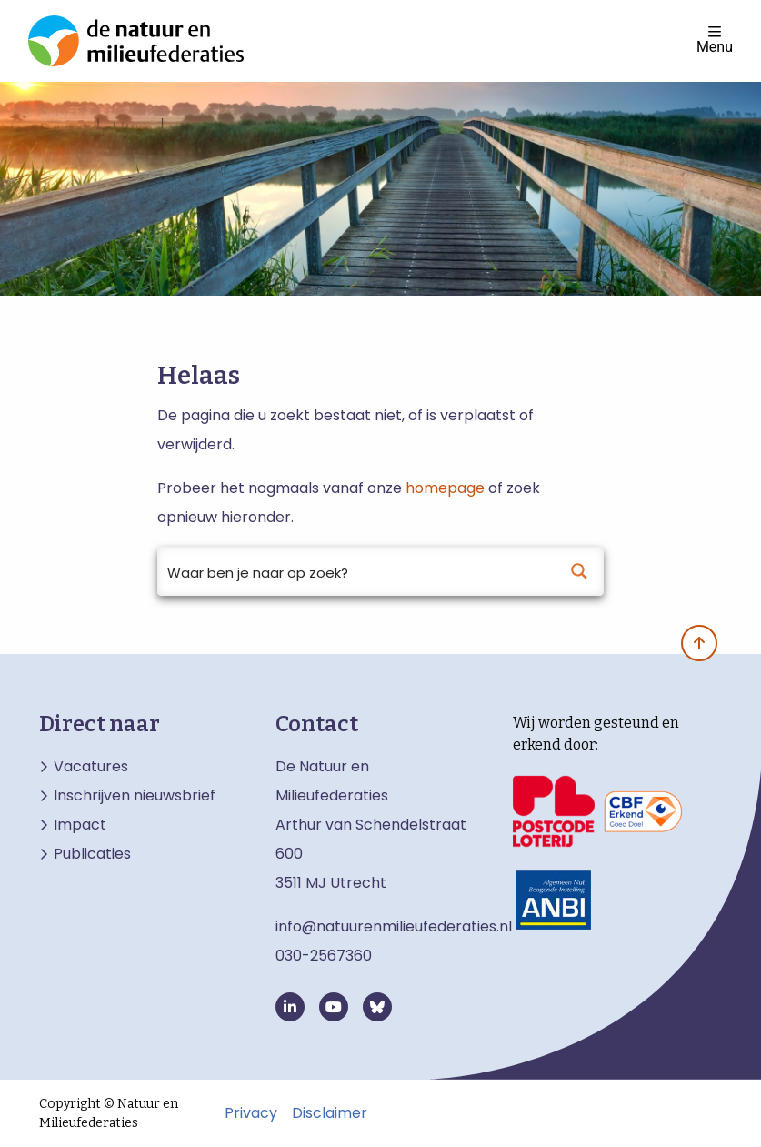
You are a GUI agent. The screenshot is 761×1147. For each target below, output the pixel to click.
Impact (80, 825)
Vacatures (91, 767)
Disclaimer (329, 1113)
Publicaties (92, 854)
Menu (714, 40)
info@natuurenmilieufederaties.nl (393, 926)
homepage (445, 488)
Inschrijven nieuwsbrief (134, 796)
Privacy (251, 1113)
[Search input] (356, 571)
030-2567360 (323, 955)
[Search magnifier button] (579, 571)
